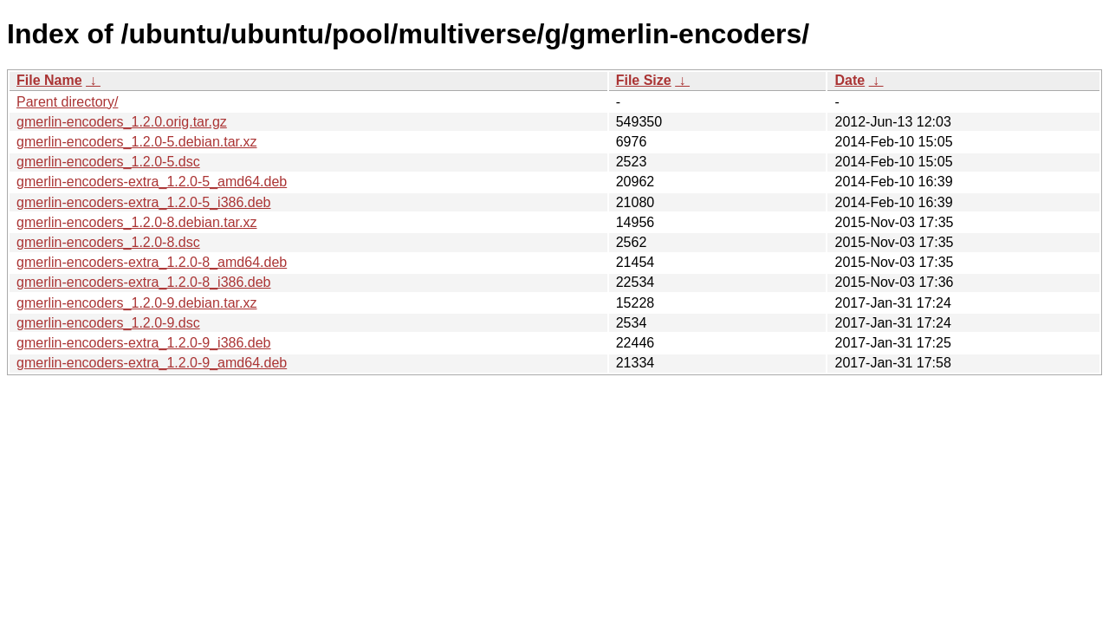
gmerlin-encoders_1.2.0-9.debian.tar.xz (136, 303)
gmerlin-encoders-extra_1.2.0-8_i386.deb (143, 282)
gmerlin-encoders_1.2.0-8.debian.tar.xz (136, 222)
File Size (643, 80)
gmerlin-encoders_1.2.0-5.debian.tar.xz (136, 141)
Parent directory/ (67, 101)
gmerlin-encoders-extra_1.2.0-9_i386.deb (143, 342)
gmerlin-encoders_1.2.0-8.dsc (108, 242)
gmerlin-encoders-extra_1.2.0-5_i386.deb (143, 202)
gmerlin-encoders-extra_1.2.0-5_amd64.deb (151, 181)
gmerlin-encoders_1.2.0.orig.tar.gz (121, 121)
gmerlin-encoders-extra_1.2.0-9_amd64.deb (151, 362)
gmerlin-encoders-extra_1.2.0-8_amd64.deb (151, 262)
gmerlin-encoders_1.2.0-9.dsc (108, 322)
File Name (49, 80)
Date (849, 80)
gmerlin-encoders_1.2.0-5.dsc (108, 161)
